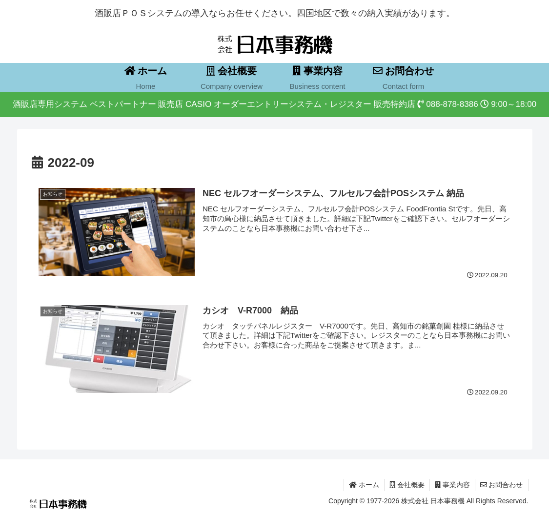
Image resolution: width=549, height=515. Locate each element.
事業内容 (452, 485)
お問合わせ (501, 485)
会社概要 (407, 485)
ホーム (364, 485)
